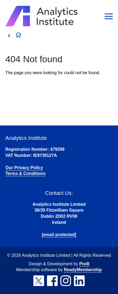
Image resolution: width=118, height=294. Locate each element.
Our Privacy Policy (24, 167)
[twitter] (38, 280)
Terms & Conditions (25, 173)
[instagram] (65, 280)
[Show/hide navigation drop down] (109, 16)
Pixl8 (84, 264)
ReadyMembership (83, 269)
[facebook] (52, 280)
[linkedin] (79, 280)
